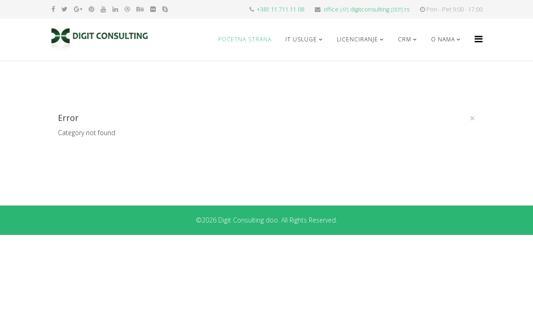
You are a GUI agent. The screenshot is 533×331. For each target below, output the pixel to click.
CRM (404, 39)
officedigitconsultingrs (366, 9)
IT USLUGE (301, 39)
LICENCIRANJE (357, 39)
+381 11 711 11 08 (280, 9)
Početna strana (245, 39)
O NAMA (443, 39)
